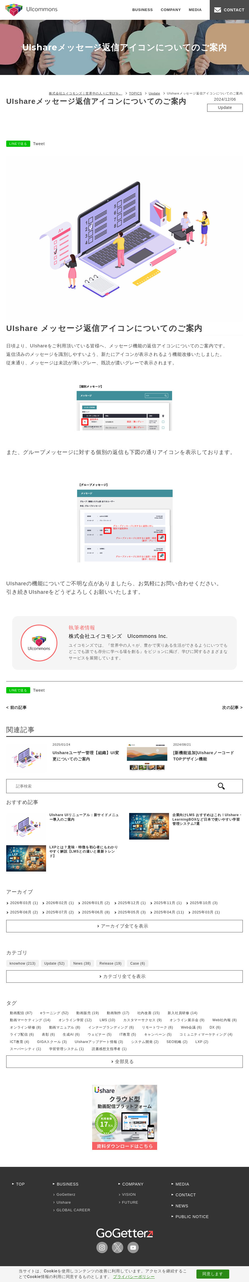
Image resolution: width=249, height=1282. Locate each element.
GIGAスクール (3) (52, 1042)
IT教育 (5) (128, 1034)
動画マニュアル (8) (65, 1027)
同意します (212, 1274)
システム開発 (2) (145, 1042)
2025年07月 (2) (60, 912)
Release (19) (110, 963)
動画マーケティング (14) (30, 1020)
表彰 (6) (48, 1034)
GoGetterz (66, 1194)
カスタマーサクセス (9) (142, 1020)
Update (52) (54, 963)
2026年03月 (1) (24, 903)
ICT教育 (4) (19, 1042)
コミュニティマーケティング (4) (206, 1034)
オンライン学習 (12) (75, 1020)
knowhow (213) (23, 963)
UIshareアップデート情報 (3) (99, 1042)
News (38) (82, 963)
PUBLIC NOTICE (192, 1216)
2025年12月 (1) (132, 903)
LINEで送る (18, 143)
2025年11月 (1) (168, 903)
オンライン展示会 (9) (187, 1020)
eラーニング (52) (54, 1013)
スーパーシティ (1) (25, 1049)
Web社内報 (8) (224, 1020)
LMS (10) (108, 1020)
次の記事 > (232, 707)
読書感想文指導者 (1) (109, 1049)
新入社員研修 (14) (182, 1013)
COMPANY (171, 10)
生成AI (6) (71, 1034)
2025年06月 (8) (96, 912)
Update (225, 107)
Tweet (39, 143)
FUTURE (130, 1202)
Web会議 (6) (191, 1027)
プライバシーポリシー (134, 1276)
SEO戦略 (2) (177, 1042)
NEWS (182, 1206)
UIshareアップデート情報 (225, 118)
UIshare (64, 1202)
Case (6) (137, 963)
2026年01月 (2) (96, 903)
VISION (129, 1194)
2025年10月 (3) (204, 903)
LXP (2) (201, 1042)
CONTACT (234, 10)
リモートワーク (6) (157, 1027)
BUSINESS (142, 10)
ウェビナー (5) (100, 1034)
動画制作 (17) (118, 1013)
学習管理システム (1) (66, 1049)
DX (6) (215, 1027)
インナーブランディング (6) (111, 1027)
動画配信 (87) (21, 1013)
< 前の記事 (16, 707)
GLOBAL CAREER (73, 1210)
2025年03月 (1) (206, 912)
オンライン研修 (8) (25, 1027)
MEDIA (195, 10)
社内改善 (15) (148, 1013)
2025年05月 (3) (132, 912)
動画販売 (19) (87, 1013)
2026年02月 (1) (60, 903)
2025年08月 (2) (24, 912)
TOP (20, 1184)
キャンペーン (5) (158, 1034)
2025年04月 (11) (169, 912)
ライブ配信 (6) (22, 1034)
